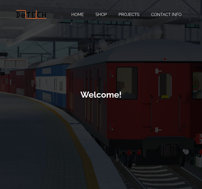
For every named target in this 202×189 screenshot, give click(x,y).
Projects (129, 14)
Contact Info (166, 14)
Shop (101, 14)
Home (77, 14)
